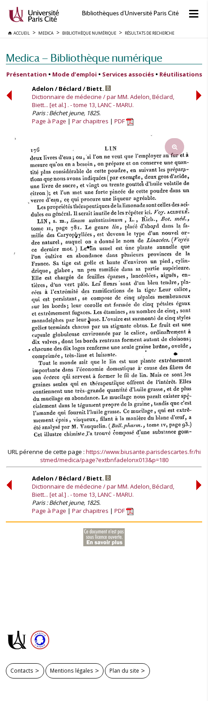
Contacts (21, 670)
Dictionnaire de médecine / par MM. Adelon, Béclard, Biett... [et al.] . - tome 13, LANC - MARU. (103, 101)
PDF (124, 121)
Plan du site (124, 670)
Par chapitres (90, 121)
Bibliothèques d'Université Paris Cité (130, 13)
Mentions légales (71, 670)
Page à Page (49, 121)
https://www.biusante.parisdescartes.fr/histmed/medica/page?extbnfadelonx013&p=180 (120, 456)
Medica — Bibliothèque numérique (84, 58)
